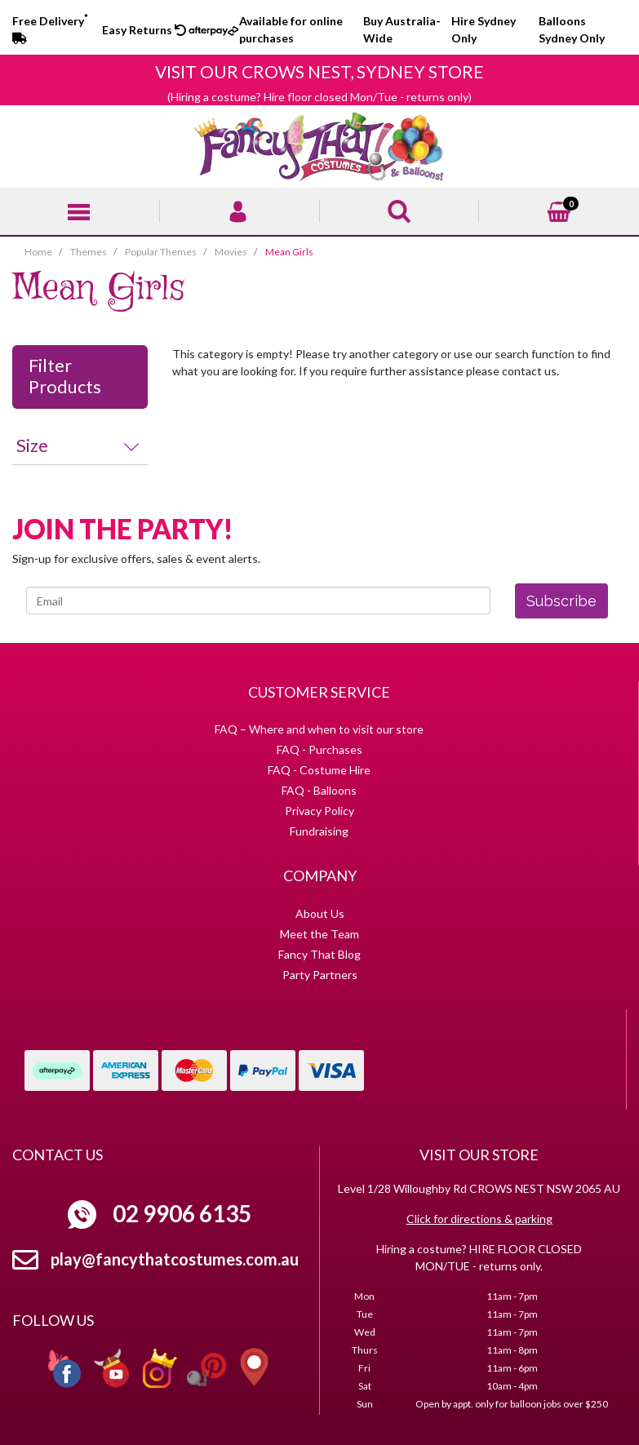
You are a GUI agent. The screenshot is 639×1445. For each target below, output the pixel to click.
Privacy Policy (319, 811)
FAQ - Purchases (319, 749)
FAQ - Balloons (319, 790)
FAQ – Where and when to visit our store (319, 729)
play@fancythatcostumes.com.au (175, 1259)
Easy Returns (144, 30)
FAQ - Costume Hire (319, 770)
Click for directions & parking (479, 1219)
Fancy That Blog (319, 954)
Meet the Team (319, 934)
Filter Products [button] (65, 376)
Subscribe (561, 600)
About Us (319, 913)
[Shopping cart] (559, 209)
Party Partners (319, 975)
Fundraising (319, 831)
